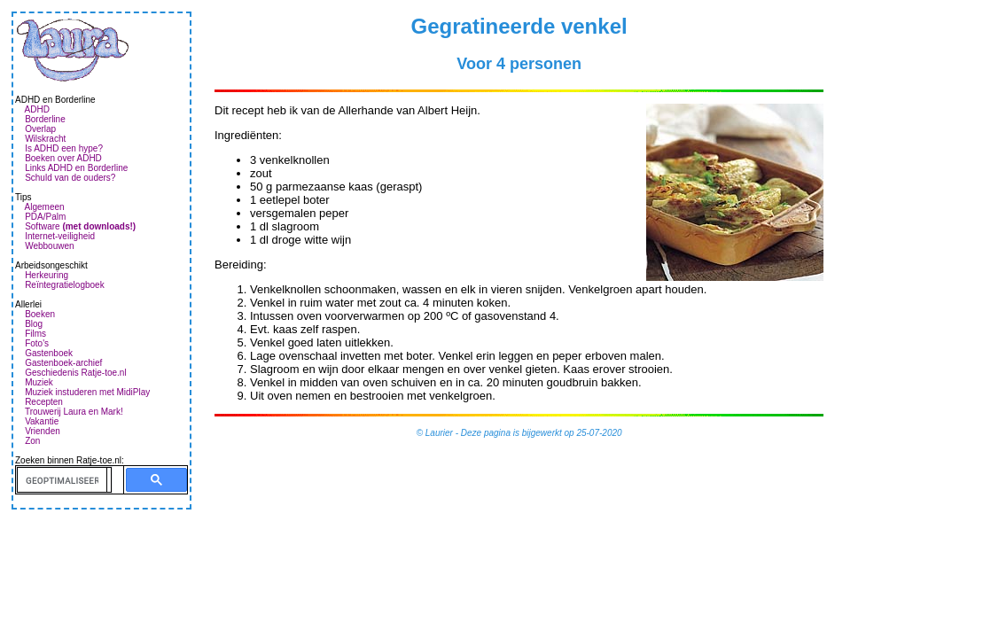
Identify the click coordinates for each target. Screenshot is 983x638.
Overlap (40, 129)
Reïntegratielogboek (65, 285)
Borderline (45, 119)
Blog (34, 324)
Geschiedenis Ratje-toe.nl (76, 372)
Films (35, 333)
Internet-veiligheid (60, 236)
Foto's (37, 343)
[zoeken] (62, 480)
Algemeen (45, 207)
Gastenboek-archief (63, 363)
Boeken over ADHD (63, 158)
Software (80, 226)
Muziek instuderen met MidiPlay (87, 392)
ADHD (37, 109)
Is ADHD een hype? (64, 148)
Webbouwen (49, 246)
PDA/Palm (45, 217)
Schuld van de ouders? (70, 178)
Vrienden (42, 431)
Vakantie (42, 421)
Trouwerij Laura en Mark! (74, 411)
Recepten (44, 402)
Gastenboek (49, 353)
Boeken (40, 314)
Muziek (39, 382)
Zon (32, 441)
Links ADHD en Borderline (76, 168)
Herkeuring (46, 275)
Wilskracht (45, 139)
